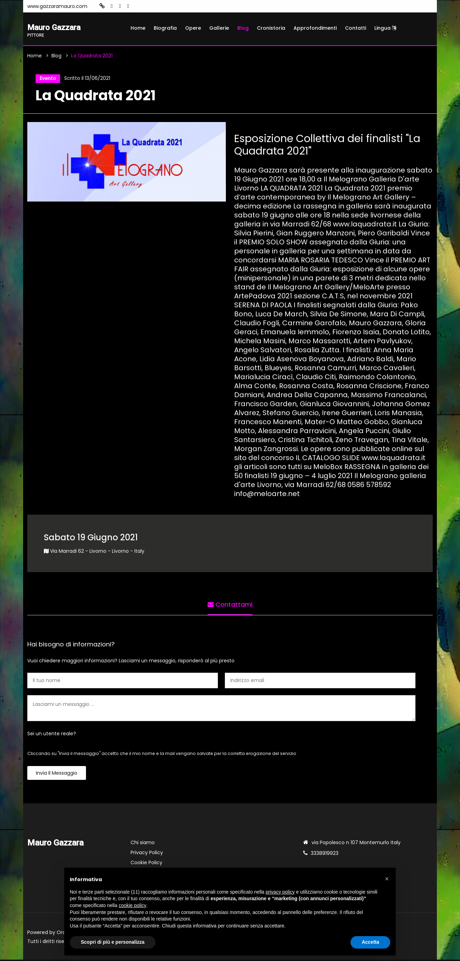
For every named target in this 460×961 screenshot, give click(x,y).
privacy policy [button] (280, 892)
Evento (47, 79)
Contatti (355, 28)
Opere (193, 28)
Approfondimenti (315, 28)
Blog (243, 28)
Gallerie (219, 28)
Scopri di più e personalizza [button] (112, 942)
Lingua (385, 28)
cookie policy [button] (132, 905)
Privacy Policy (147, 853)
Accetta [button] (370, 942)
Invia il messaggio (56, 774)
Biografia (165, 28)
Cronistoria (271, 28)
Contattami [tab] (230, 604)
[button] (386, 878)
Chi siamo (143, 843)
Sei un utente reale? (51, 734)
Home (138, 28)
